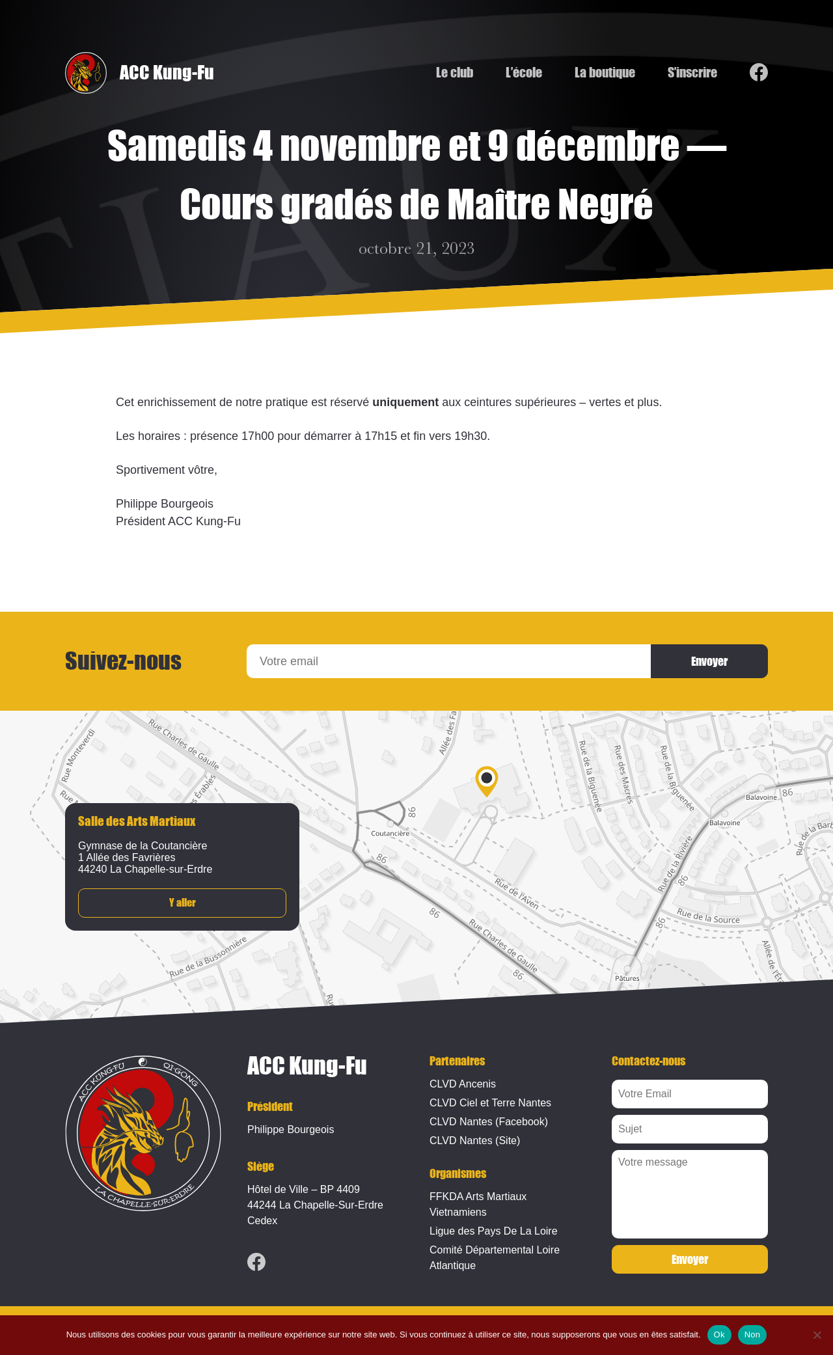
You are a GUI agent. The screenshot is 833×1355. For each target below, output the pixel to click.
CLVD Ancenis (463, 1083)
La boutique (605, 73)
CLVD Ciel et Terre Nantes (490, 1102)
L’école (524, 73)
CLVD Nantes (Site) (475, 1140)
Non (752, 1334)
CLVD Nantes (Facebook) (489, 1121)
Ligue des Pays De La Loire (494, 1231)
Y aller (182, 903)
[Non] (816, 1334)
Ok (719, 1334)
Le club (454, 73)
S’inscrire (692, 73)
